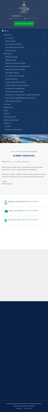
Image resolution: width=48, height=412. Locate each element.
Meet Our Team (10, 41)
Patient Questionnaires (11, 120)
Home (13, 151)
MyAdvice (32, 406)
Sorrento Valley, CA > (32, 18)
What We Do (8, 54)
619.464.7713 (29, 16)
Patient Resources (9, 117)
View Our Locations (29, 220)
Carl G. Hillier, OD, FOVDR (13, 44)
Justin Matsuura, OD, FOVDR (14, 47)
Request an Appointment (13, 129)
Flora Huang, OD (10, 50)
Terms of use (27, 408)
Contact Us (7, 123)
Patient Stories (8, 107)
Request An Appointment (24, 23)
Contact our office (30, 211)
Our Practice (9, 38)
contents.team (24, 161)
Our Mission (7, 104)
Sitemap (18, 408)
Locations (8, 126)
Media (5, 110)
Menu (5, 31)
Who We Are (8, 35)
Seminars (6, 114)
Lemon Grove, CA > (16, 18)
